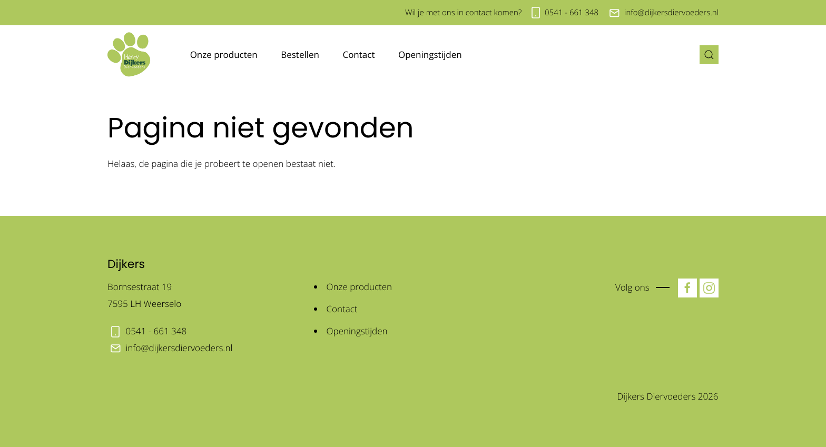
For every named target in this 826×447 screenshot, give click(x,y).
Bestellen (300, 54)
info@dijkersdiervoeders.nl (671, 12)
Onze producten (224, 54)
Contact (358, 54)
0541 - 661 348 (571, 12)
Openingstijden (430, 54)
